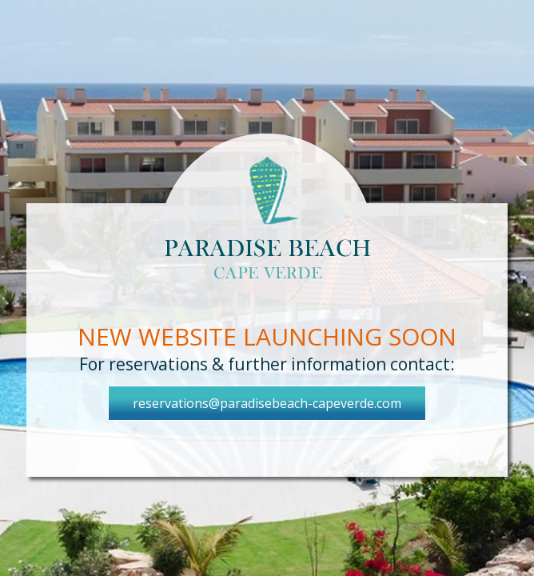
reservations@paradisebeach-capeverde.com (267, 403)
